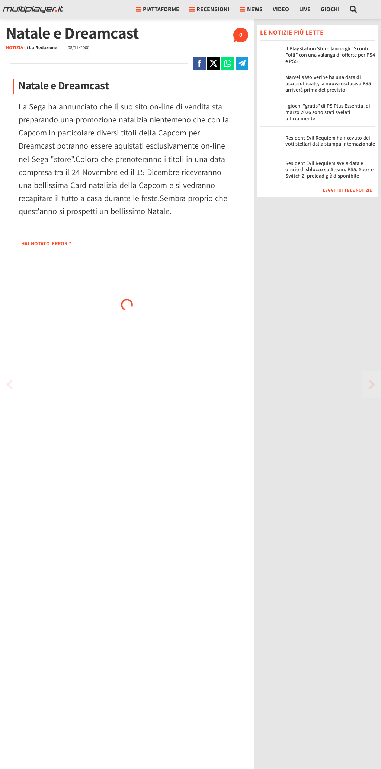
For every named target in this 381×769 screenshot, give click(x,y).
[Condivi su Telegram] (242, 63)
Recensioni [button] (209, 9)
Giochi (330, 9)
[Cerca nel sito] (353, 9)
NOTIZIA (14, 47)
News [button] (251, 9)
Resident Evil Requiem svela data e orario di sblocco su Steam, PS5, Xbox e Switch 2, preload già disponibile (329, 169)
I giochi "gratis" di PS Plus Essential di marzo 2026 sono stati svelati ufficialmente (327, 112)
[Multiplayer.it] (33, 9)
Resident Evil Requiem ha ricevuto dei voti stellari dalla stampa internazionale (330, 140)
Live (305, 9)
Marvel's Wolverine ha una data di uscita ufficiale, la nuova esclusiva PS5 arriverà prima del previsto (328, 83)
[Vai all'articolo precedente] (371, 384)
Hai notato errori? (46, 243)
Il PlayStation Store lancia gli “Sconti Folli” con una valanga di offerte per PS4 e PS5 (330, 54)
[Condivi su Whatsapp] (227, 63)
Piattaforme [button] (157, 9)
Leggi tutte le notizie (347, 190)
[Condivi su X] (213, 63)
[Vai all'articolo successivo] (9, 384)
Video (281, 9)
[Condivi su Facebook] (199, 63)
